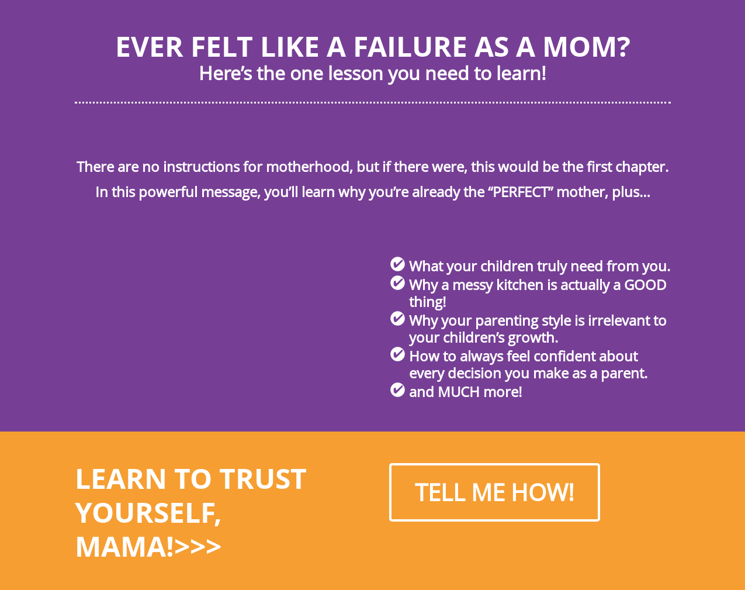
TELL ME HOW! (494, 492)
